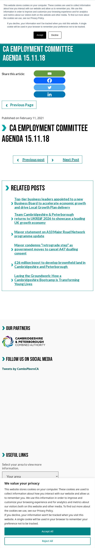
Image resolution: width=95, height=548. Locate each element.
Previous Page (19, 105)
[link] (49, 73)
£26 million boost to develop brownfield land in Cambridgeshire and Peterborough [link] (48, 264)
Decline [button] (54, 35)
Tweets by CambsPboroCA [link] (20, 369)
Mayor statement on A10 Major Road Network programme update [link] (48, 234)
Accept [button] (40, 35)
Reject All (47, 541)
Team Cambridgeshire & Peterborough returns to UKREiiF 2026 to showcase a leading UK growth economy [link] (48, 218)
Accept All (47, 531)
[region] (47, 513)
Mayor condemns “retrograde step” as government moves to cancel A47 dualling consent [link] (44, 249)
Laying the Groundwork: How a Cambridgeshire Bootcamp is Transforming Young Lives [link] (45, 280)
